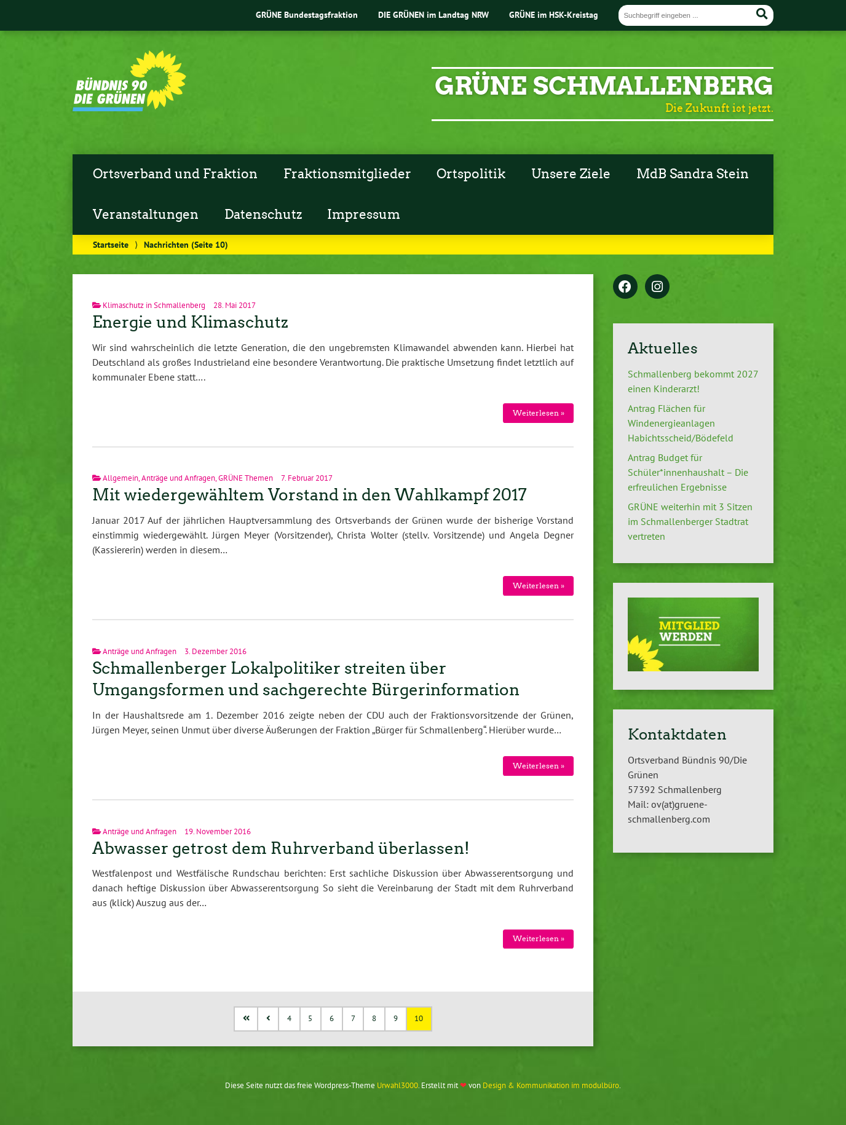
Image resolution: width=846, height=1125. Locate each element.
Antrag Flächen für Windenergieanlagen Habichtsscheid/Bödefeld (680, 423)
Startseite (110, 244)
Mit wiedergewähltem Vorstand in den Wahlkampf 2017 (309, 495)
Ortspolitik (471, 174)
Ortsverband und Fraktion (175, 174)
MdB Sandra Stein (692, 174)
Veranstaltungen (146, 215)
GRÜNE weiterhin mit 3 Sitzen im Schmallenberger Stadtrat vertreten (690, 521)
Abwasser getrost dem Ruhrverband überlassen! (281, 848)
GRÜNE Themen (245, 478)
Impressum (363, 215)
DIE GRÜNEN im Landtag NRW (433, 14)
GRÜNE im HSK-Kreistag (553, 14)
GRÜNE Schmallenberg (604, 86)
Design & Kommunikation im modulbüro (551, 1085)
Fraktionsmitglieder (347, 174)
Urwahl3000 (397, 1085)
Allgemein (120, 478)
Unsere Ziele (571, 174)
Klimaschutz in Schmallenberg (154, 305)
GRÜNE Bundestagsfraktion (307, 14)
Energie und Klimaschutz (190, 322)
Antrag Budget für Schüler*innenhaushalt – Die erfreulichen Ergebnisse (688, 472)
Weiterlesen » (538, 412)
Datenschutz (263, 215)
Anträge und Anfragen (178, 478)
